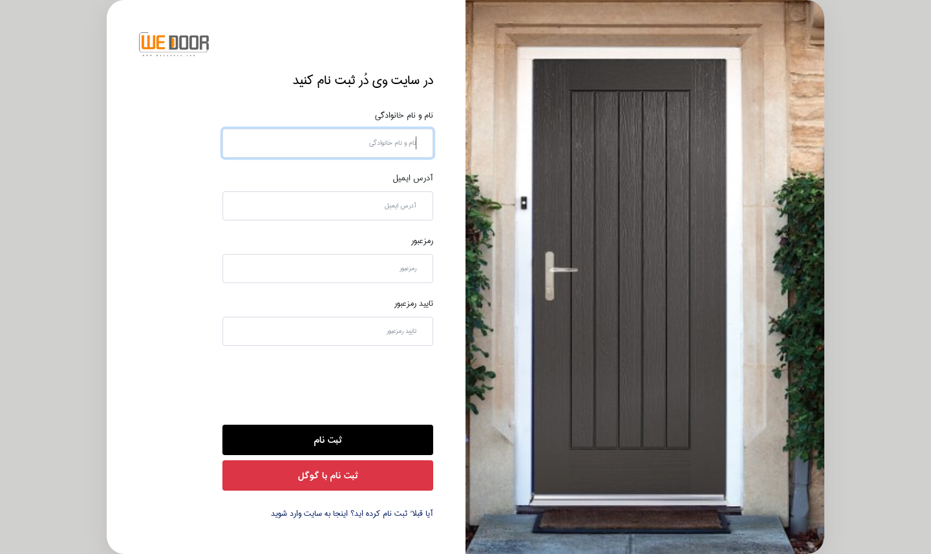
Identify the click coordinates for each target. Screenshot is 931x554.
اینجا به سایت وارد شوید (309, 514)
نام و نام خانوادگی (404, 115)
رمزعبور (422, 241)
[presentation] (335, 384)
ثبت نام (328, 440)
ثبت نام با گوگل (328, 475)
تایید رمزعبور (413, 304)
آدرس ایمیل (413, 178)
